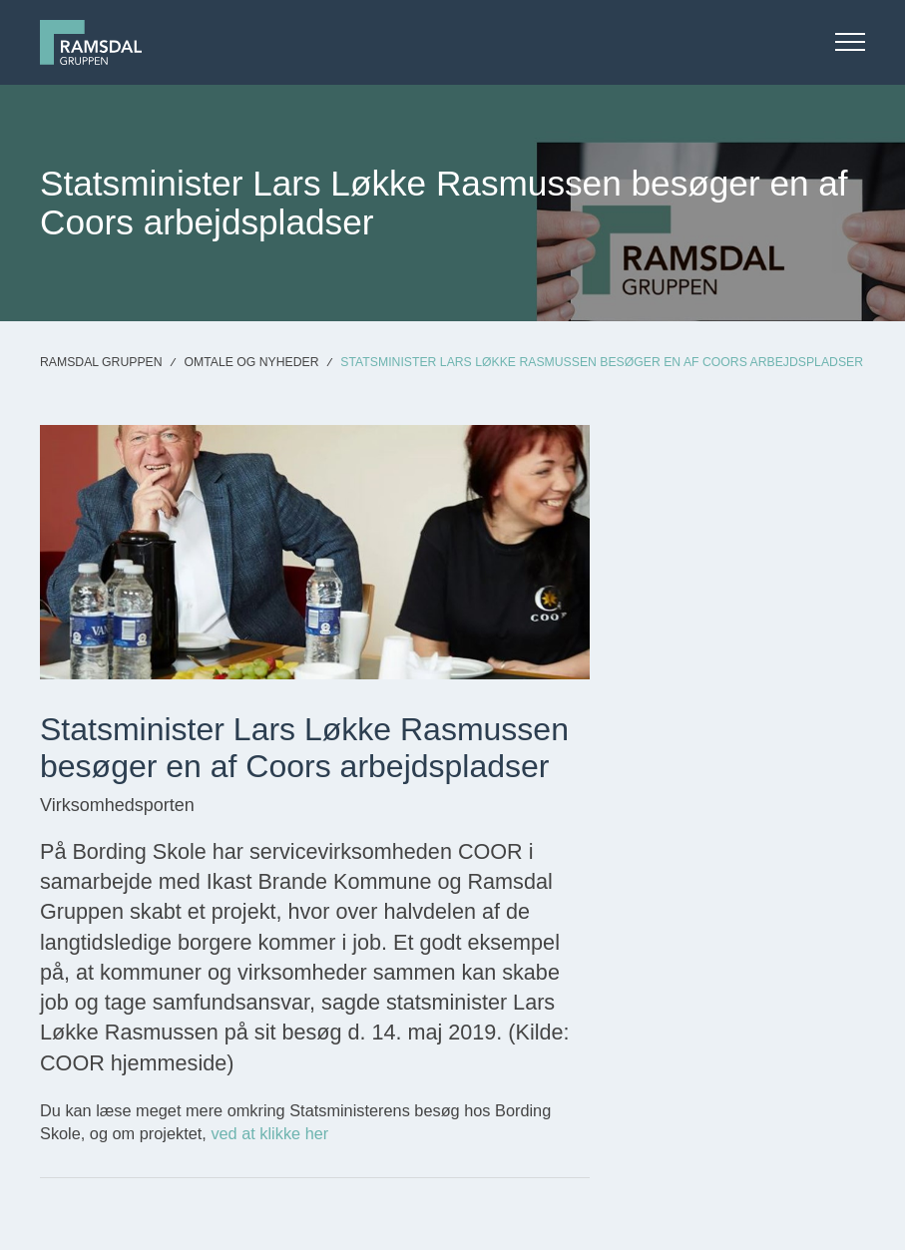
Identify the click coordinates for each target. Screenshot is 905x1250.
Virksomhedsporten (117, 805)
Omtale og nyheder (251, 362)
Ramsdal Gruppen (101, 362)
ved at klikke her (269, 1133)
